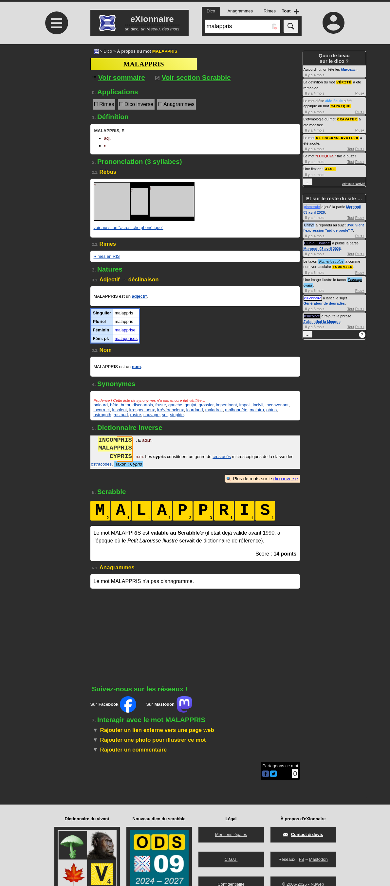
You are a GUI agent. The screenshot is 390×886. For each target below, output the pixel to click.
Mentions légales (231, 834)
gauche (175, 404)
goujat (190, 404)
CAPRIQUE (341, 105)
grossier (206, 404)
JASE (330, 167)
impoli (245, 404)
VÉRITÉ (344, 82)
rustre (135, 414)
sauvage (151, 414)
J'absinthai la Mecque (322, 320)
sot (164, 414)
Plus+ (359, 93)
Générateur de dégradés (324, 301)
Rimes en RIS (107, 256)
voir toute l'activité (353, 182)
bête (114, 404)
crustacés (222, 457)
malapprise (125, 330)
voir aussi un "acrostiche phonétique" (128, 227)
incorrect (102, 409)
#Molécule (334, 100)
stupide (177, 414)
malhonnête (236, 409)
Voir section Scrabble (193, 77)
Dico (107, 51)
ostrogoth (102, 414)
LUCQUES (326, 155)
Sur (113, 704)
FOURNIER (343, 264)
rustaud (121, 414)
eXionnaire (313, 296)
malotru (257, 409)
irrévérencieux (170, 409)
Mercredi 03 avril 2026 (322, 247)
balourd (101, 404)
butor (125, 404)
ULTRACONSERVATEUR (337, 136)
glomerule (312, 205)
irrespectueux (142, 409)
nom (136, 366)
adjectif (139, 296)
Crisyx (309, 223)
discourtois (143, 404)
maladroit (214, 409)
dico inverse (285, 478)
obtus (271, 409)
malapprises (126, 338)
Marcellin (349, 69)
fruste (160, 404)
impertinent (226, 404)
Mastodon (318, 859)
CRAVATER (347, 118)
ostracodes (101, 464)
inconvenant (277, 404)
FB (301, 859)
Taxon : (128, 464)
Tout (350, 148)
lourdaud (194, 409)
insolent (119, 409)
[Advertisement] (56, 99)
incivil (258, 404)
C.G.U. (231, 859)
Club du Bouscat (317, 241)
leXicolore (312, 314)
